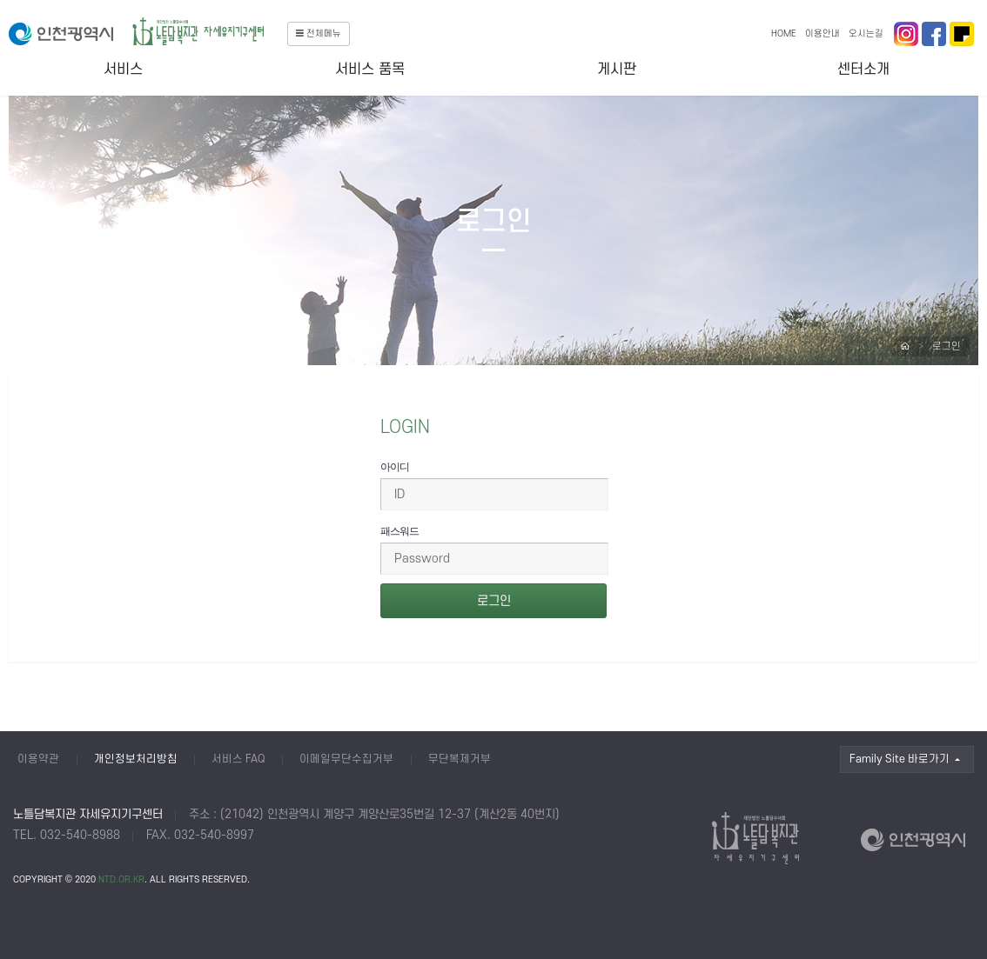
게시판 (616, 69)
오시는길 (866, 34)
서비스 (123, 69)
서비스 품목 (370, 69)
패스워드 (399, 531)
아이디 (394, 467)
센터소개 (863, 69)
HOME (783, 34)
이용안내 (822, 34)
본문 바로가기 (0, 0)
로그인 (946, 346)
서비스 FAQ (238, 759)
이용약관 (38, 759)
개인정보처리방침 (136, 759)
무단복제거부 (459, 759)
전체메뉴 (318, 34)
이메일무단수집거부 (346, 759)
